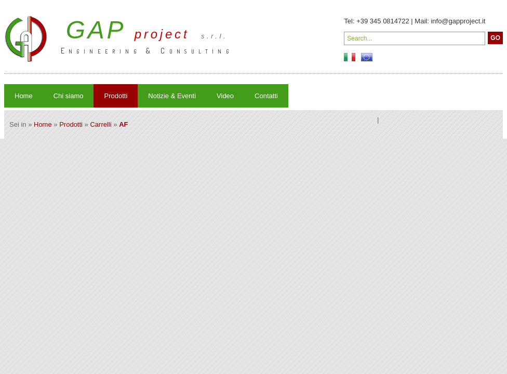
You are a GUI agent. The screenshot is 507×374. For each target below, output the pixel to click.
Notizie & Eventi (172, 96)
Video (225, 96)
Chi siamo (69, 96)
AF (123, 124)
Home (24, 96)
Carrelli (100, 124)
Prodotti (115, 96)
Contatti (266, 96)
